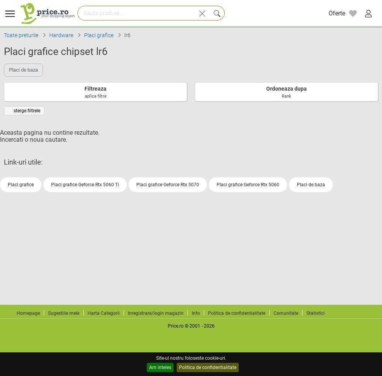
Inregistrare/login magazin (156, 313)
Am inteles (160, 367)
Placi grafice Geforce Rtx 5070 (167, 184)
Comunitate (286, 313)
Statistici (315, 313)
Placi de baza (311, 184)
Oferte (337, 13)
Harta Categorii (104, 313)
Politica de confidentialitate (207, 367)
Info (196, 313)
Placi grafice (21, 184)
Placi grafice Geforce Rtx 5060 (248, 184)
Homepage (28, 313)
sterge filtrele (24, 110)
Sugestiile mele (63, 313)
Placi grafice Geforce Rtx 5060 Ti (85, 184)
